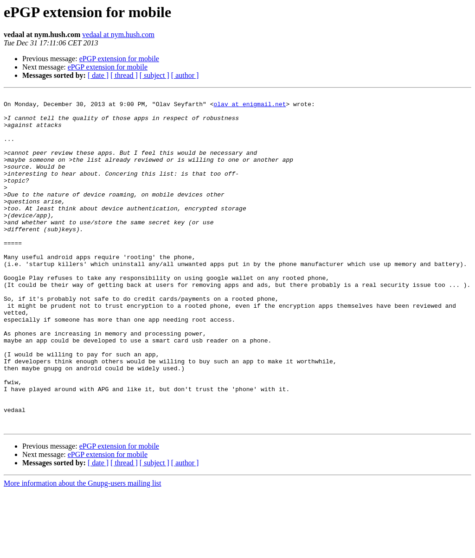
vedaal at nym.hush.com (118, 34)
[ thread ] (124, 75)
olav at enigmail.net (249, 106)
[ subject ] (154, 75)
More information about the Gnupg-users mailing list (82, 550)
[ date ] (98, 75)
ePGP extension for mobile (119, 59)
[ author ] (185, 75)
